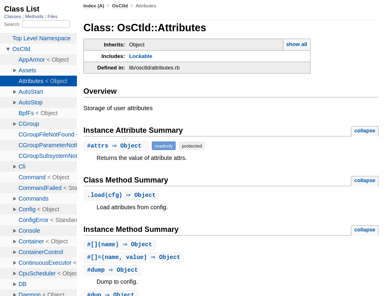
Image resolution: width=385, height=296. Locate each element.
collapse (364, 130)
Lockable (140, 56)
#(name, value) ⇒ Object (135, 258)
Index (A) (93, 6)
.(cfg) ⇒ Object (122, 195)
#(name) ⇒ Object (120, 245)
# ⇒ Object (117, 146)
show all (296, 44)
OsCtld (120, 6)
